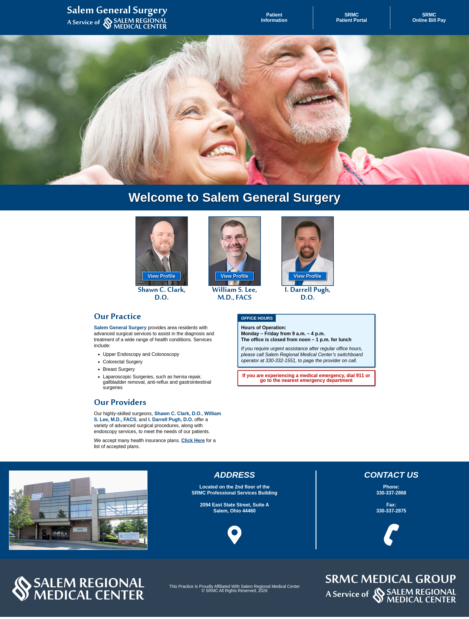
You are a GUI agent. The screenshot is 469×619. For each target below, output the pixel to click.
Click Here (193, 442)
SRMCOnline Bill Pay (429, 17)
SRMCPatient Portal (351, 17)
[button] (274, 17)
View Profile (161, 278)
